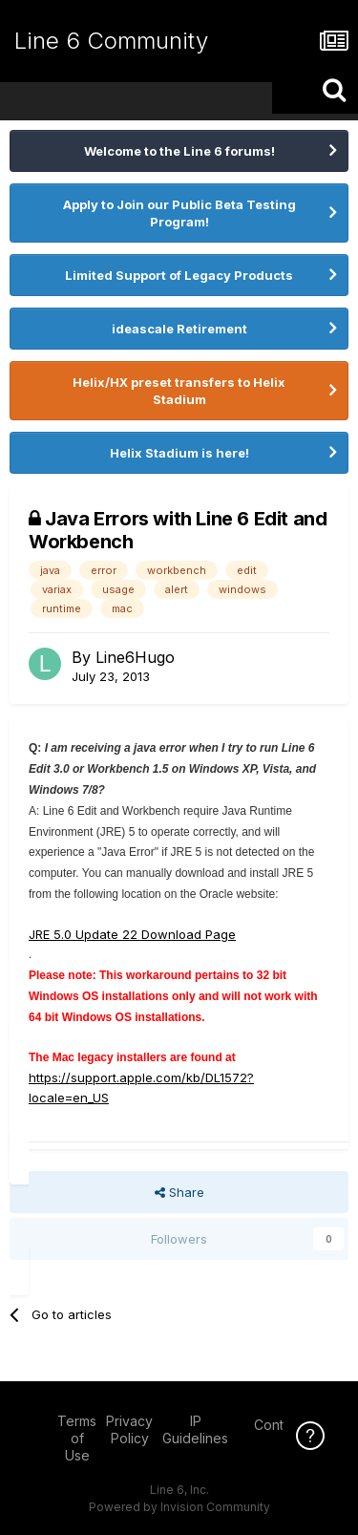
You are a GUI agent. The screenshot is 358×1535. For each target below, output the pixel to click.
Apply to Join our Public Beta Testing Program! (179, 213)
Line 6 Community (111, 40)
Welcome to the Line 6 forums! (179, 151)
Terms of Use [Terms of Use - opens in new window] (76, 1438)
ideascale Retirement (179, 328)
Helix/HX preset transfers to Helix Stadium (179, 390)
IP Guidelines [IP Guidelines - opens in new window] (195, 1429)
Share (179, 1192)
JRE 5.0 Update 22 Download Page (132, 934)
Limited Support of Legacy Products (179, 275)
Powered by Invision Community (179, 1507)
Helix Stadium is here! (179, 452)
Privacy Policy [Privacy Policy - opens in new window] (129, 1429)
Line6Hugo (135, 657)
